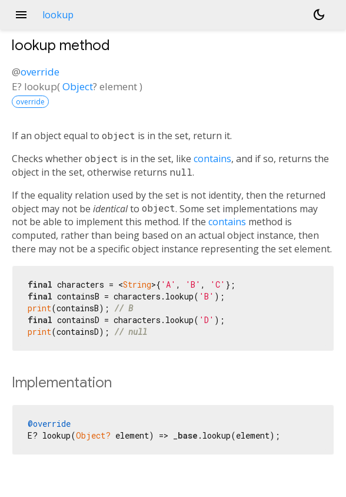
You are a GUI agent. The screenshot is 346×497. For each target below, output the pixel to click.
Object (77, 86)
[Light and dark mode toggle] (319, 14)
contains (212, 158)
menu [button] (21, 15)
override (40, 71)
